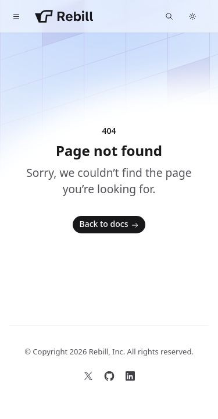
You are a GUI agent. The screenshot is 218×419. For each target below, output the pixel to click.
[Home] (64, 16)
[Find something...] (169, 16)
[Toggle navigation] (16, 16)
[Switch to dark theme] (192, 16)
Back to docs (110, 224)
